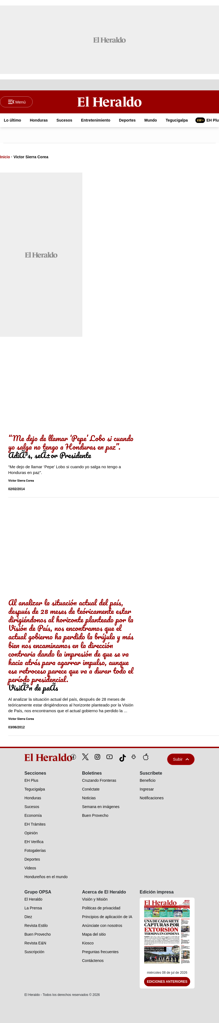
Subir (181, 759)
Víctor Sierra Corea (21, 480)
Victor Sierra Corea (30, 157)
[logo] (35, 757)
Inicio (5, 157)
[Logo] (109, 101)
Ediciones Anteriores (167, 982)
